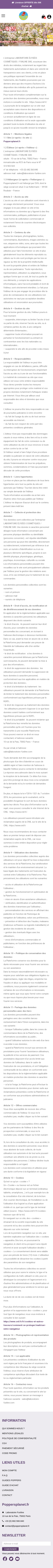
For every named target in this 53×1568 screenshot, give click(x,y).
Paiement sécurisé (13, 1448)
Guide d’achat (10, 1485)
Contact (7, 1495)
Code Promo (9, 1453)
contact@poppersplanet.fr (17, 1526)
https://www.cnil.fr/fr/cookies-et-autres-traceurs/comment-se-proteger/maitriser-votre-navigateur (25, 1325)
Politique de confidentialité (19, 1438)
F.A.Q (4, 1475)
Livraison (7, 1490)
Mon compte (9, 1470)
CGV (4, 1443)
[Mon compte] (49, 16)
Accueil (6, 37)
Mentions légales (13, 1433)
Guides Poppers (11, 1480)
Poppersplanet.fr (12, 141)
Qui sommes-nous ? (13, 1428)
